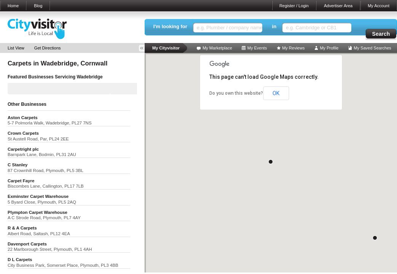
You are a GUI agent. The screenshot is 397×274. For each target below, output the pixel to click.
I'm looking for (170, 26)
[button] (270, 161)
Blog (38, 5)
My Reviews (293, 48)
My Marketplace (217, 48)
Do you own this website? (236, 93)
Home (13, 5)
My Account (378, 5)
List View (16, 48)
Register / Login (294, 5)
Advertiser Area (338, 5)
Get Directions (47, 48)
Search (381, 34)
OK (276, 93)
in (274, 26)
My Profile (329, 48)
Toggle (144, 48)
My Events (257, 48)
